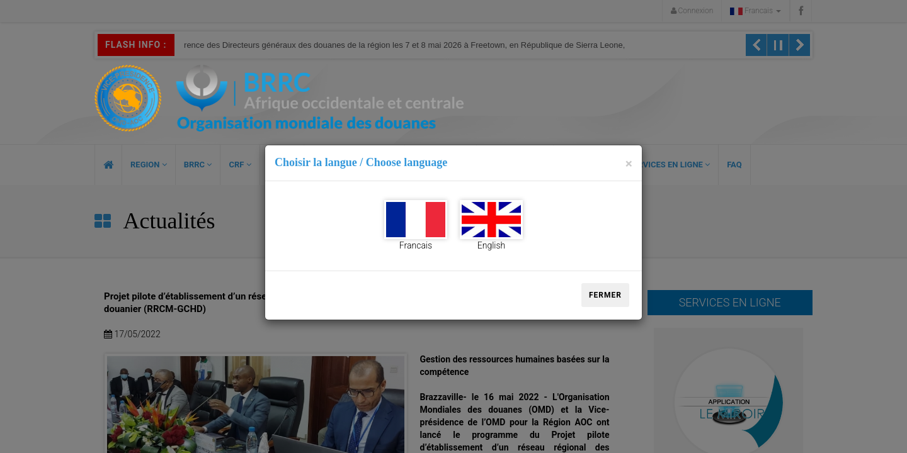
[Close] (628, 164)
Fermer (605, 295)
